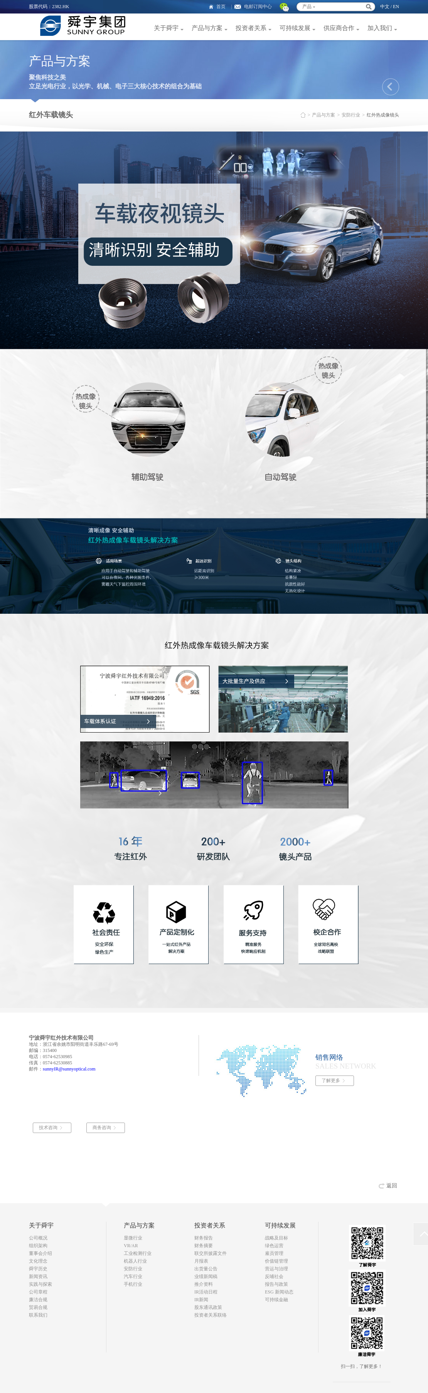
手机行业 (133, 1284)
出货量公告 (205, 1268)
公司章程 (38, 1292)
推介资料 (203, 1284)
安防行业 (351, 115)
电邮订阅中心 (258, 6)
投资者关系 (251, 28)
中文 (384, 6)
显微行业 (133, 1238)
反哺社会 (274, 1276)
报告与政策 (276, 1284)
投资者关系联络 (210, 1315)
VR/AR (131, 1245)
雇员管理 (274, 1253)
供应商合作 (339, 28)
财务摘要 (203, 1245)
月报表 (201, 1261)
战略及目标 (276, 1238)
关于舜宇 (166, 28)
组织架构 (38, 1245)
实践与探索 (40, 1284)
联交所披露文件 (210, 1253)
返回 (391, 1186)
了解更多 (331, 1080)
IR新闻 (201, 1299)
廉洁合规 (38, 1299)
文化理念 (38, 1261)
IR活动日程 (205, 1292)
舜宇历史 (38, 1268)
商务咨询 (103, 1127)
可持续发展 (295, 28)
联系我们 (38, 1315)
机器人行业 (135, 1261)
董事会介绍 (40, 1253)
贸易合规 (38, 1307)
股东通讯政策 (208, 1307)
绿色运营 (274, 1245)
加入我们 (379, 28)
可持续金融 (276, 1299)
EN (396, 6)
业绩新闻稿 (205, 1276)
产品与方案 (207, 28)
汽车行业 (133, 1276)
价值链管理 (276, 1261)
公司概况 (38, 1238)
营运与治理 (276, 1268)
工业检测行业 (138, 1253)
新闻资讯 (38, 1276)
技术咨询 (49, 1127)
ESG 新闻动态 (279, 1292)
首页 (221, 6)
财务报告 (203, 1238)
